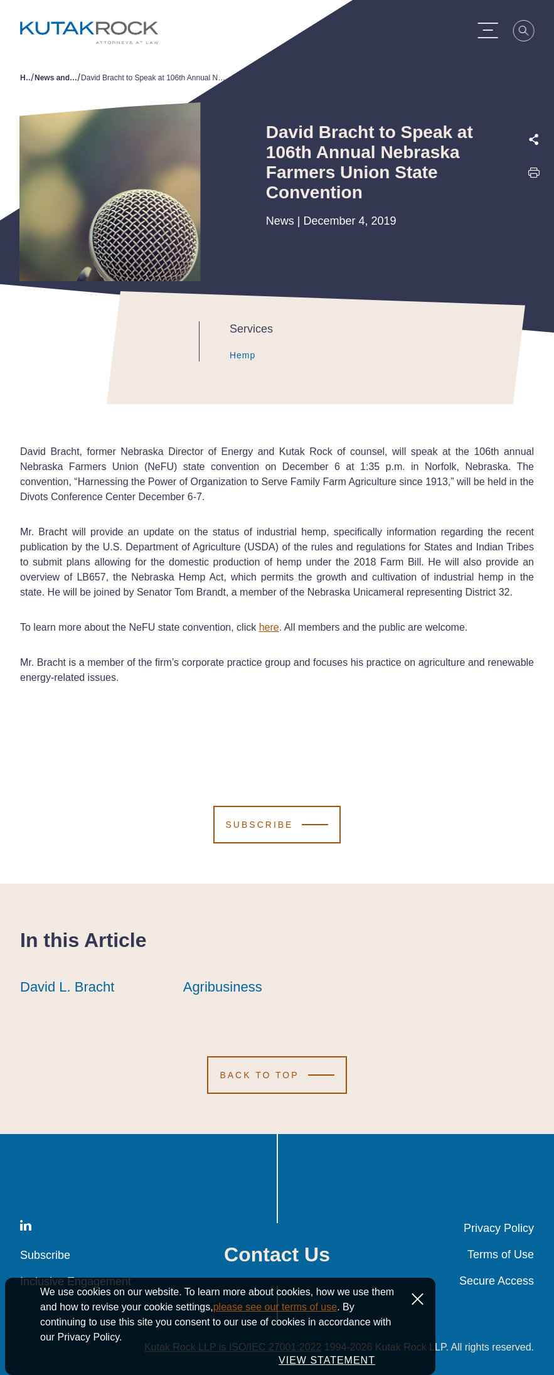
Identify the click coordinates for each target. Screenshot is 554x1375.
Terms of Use (500, 1254)
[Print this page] (534, 175)
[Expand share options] (534, 139)
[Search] (529, 32)
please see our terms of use (275, 1307)
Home (25, 77)
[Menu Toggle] (493, 30)
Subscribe (45, 1255)
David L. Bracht (67, 987)
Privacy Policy (499, 1228)
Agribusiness (222, 987)
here (269, 627)
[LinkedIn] (25, 1227)
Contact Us (277, 1254)
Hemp (230, 355)
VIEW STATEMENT (327, 1360)
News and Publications (56, 77)
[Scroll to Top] (276, 1075)
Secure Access (496, 1281)
